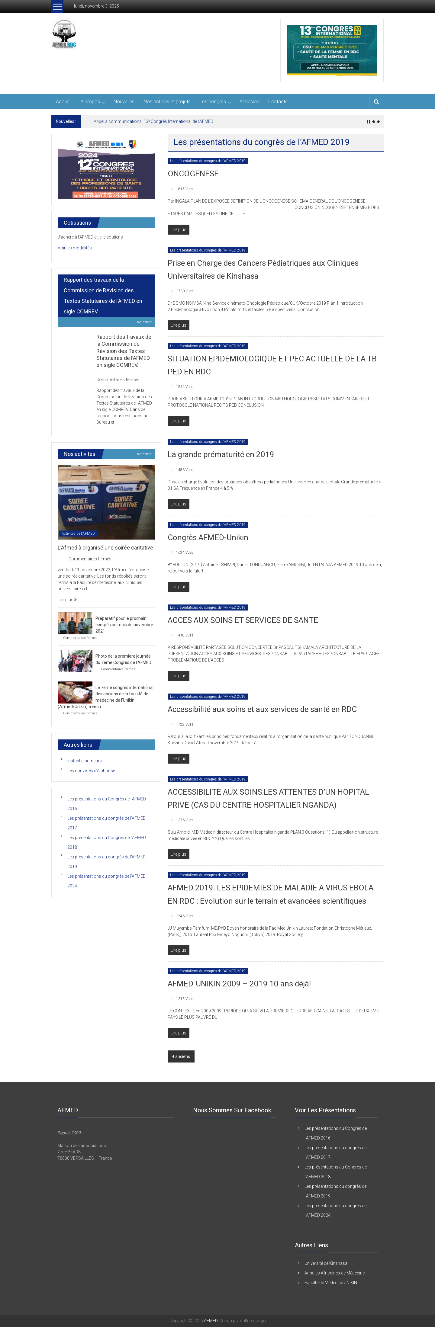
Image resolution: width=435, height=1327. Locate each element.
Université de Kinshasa (325, 1263)
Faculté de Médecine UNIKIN (330, 1282)
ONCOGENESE (193, 173)
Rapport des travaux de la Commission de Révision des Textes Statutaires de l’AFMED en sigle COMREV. (123, 351)
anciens (182, 1056)
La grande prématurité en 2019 (221, 454)
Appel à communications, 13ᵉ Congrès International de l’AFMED (153, 121)
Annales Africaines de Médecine (334, 1273)
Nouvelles (124, 101)
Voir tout (144, 322)
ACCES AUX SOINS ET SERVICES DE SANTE (243, 620)
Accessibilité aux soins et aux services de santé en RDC (262, 709)
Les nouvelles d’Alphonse (91, 770)
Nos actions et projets (167, 101)
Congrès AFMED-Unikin (208, 537)
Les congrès (213, 101)
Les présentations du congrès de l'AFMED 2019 (208, 161)
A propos (90, 101)
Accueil (63, 101)
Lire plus (67, 599)
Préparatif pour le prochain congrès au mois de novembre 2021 (124, 624)
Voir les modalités (75, 247)
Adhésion (249, 101)
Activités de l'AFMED (78, 533)
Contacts (278, 101)
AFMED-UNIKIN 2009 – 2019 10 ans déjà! (239, 983)
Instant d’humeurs (84, 760)
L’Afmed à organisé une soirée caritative (105, 547)
